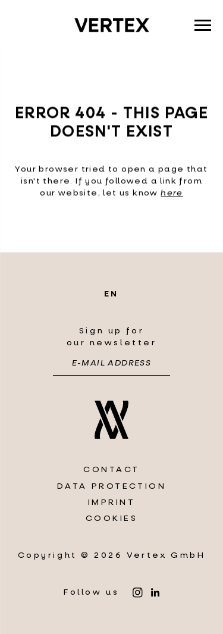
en (111, 293)
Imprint (112, 502)
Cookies (112, 518)
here (172, 193)
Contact (111, 469)
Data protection (112, 486)
